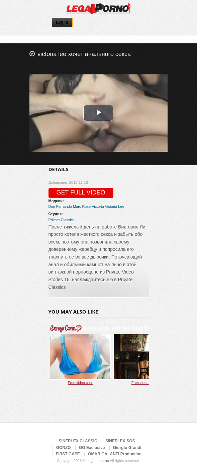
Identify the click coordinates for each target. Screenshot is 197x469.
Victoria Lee (114, 206)
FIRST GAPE (68, 454)
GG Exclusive (92, 447)
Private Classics (61, 220)
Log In (62, 22)
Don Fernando (60, 206)
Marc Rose (82, 206)
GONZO (63, 447)
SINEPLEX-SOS (120, 441)
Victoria (98, 206)
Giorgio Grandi (127, 447)
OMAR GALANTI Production (114, 454)
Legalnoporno (97, 461)
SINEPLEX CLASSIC (78, 441)
